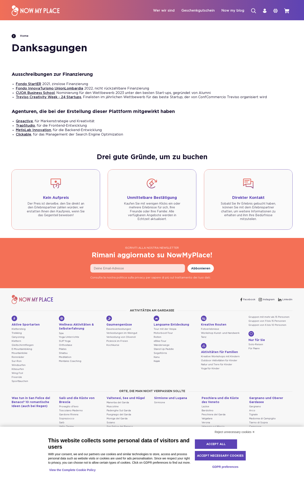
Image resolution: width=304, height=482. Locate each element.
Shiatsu (63, 353)
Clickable (23, 134)
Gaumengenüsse (119, 321)
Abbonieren (200, 268)
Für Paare (254, 349)
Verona (206, 423)
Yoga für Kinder (210, 369)
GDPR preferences (225, 466)
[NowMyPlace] (36, 10)
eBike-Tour (160, 341)
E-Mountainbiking (22, 349)
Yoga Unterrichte (69, 337)
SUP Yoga (65, 341)
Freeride (17, 377)
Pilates (62, 349)
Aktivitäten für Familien (219, 348)
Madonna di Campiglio (262, 419)
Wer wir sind (163, 10)
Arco (252, 411)
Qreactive (24, 121)
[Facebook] (247, 299)
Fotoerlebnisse (210, 329)
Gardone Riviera (68, 415)
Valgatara (207, 419)
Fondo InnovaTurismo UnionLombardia (49, 88)
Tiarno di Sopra (258, 423)
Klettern (16, 341)
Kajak (157, 361)
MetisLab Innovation (33, 130)
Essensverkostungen (118, 329)
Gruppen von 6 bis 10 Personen (267, 325)
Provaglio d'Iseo (69, 407)
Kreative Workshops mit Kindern (220, 357)
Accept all (216, 444)
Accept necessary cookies (220, 455)
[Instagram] (267, 299)
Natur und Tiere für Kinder (216, 365)
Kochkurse (112, 345)
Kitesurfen (18, 369)
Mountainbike (19, 353)
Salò (61, 423)
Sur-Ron (17, 361)
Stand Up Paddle (164, 349)
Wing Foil (17, 373)
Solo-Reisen (255, 345)
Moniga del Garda (117, 419)
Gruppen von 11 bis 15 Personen (267, 321)
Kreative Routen (213, 321)
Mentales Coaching (70, 361)
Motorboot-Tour (163, 333)
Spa (61, 333)
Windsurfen (19, 365)
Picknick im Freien (117, 341)
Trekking (17, 333)
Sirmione (159, 403)
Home (20, 36)
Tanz (203, 337)
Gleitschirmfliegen (23, 345)
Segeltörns (160, 353)
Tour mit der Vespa (165, 329)
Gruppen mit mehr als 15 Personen (268, 317)
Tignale (253, 415)
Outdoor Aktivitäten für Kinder (219, 361)
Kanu (157, 357)
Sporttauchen (20, 381)
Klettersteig (19, 329)
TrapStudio (25, 126)
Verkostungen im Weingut (121, 333)
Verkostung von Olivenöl (121, 337)
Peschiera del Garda (213, 415)
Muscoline (113, 407)
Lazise (205, 407)
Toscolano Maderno (71, 411)
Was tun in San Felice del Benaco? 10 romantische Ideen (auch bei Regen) (31, 402)
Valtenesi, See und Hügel (126, 398)
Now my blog (232, 10)
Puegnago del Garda (119, 415)
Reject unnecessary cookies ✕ (235, 432)
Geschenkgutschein (197, 10)
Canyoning (18, 337)
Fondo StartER (28, 84)
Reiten (157, 337)
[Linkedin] (285, 299)
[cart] (286, 11)
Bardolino (207, 411)
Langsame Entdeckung (171, 321)
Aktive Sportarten (26, 321)
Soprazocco (66, 419)
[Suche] (253, 11)
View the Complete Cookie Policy (72, 470)
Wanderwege (162, 345)
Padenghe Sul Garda (119, 411)
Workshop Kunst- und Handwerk (220, 333)
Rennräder (18, 357)
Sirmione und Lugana (170, 398)
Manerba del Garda (118, 403)
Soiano (111, 423)
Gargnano (255, 407)
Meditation (65, 357)
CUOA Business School (35, 93)
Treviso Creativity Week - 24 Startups (48, 97)
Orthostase (65, 345)
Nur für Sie (256, 336)
